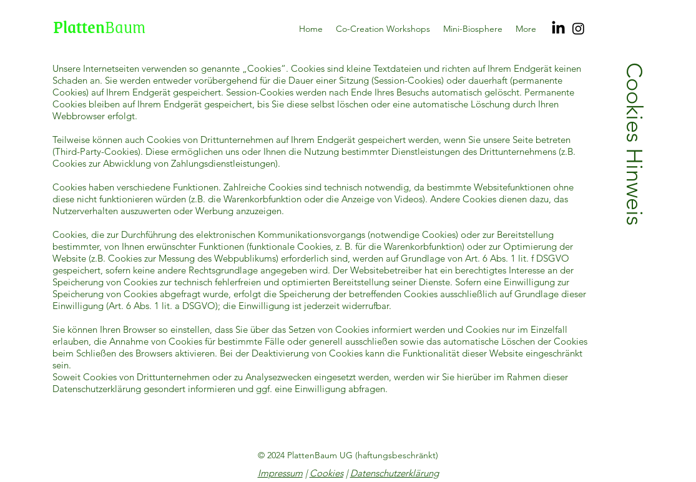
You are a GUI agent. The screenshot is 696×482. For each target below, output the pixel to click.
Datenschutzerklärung (394, 473)
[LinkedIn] (558, 28)
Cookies (326, 473)
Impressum (280, 473)
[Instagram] (578, 28)
